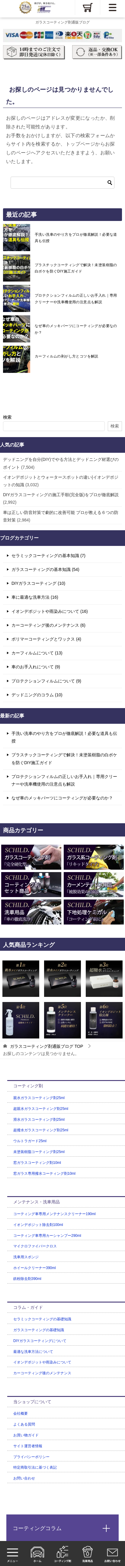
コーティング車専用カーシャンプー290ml (47, 1236)
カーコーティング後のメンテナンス (42, 1373)
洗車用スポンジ (26, 1257)
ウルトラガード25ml (29, 1141)
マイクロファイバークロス (35, 1246)
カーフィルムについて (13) (36, 653)
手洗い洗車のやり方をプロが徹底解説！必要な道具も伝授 (76, 237)
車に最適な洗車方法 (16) (34, 597)
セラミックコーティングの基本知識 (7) (48, 555)
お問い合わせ (24, 1478)
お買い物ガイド (26, 1435)
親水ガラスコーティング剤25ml (39, 1098)
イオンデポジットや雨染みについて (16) (49, 611)
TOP (46, 1046)
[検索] (62, 183)
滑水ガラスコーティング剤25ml (39, 1119)
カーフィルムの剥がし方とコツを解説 (66, 356)
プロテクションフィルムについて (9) (46, 681)
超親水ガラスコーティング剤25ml (40, 1109)
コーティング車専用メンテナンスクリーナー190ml (54, 1214)
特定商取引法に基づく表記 (35, 1467)
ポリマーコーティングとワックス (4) (46, 639)
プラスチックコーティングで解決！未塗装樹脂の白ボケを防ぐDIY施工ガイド (76, 268)
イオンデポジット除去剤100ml (38, 1225)
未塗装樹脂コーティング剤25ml (39, 1152)
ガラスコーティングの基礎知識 (38, 1330)
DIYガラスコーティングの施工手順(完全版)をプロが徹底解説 (61, 494)
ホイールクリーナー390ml (34, 1268)
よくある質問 (24, 1424)
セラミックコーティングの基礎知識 (42, 1319)
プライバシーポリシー (31, 1457)
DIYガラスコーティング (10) (38, 583)
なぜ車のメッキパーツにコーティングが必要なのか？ (76, 329)
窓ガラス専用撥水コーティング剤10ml (44, 1173)
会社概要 (20, 1413)
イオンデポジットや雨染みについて (42, 1362)
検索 (7, 417)
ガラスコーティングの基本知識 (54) (45, 569)
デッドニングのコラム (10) (36, 694)
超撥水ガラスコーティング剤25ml (40, 1130)
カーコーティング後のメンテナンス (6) (48, 625)
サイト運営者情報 (27, 1446)
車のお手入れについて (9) (35, 666)
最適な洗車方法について (33, 1352)
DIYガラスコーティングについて (39, 1341)
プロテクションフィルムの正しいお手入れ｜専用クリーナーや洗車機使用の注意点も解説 (76, 298)
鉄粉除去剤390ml (27, 1279)
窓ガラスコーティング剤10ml (37, 1163)
